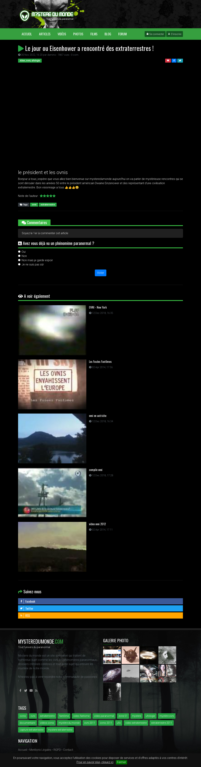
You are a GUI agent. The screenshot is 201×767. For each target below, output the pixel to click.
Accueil (28, 33)
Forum (122, 34)
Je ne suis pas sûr (33, 264)
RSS (25, 615)
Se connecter (155, 34)
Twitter (26, 608)
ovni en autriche (97, 416)
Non (24, 256)
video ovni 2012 (97, 524)
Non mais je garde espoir (37, 260)
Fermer (121, 762)
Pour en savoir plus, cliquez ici (95, 762)
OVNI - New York (98, 307)
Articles (45, 34)
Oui (24, 251)
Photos (78, 34)
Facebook (27, 601)
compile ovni (95, 470)
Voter (100, 272)
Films (93, 34)
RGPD (57, 749)
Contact (68, 749)
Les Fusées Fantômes (100, 361)
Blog (108, 34)
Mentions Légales (40, 749)
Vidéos (62, 34)
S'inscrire (174, 34)
